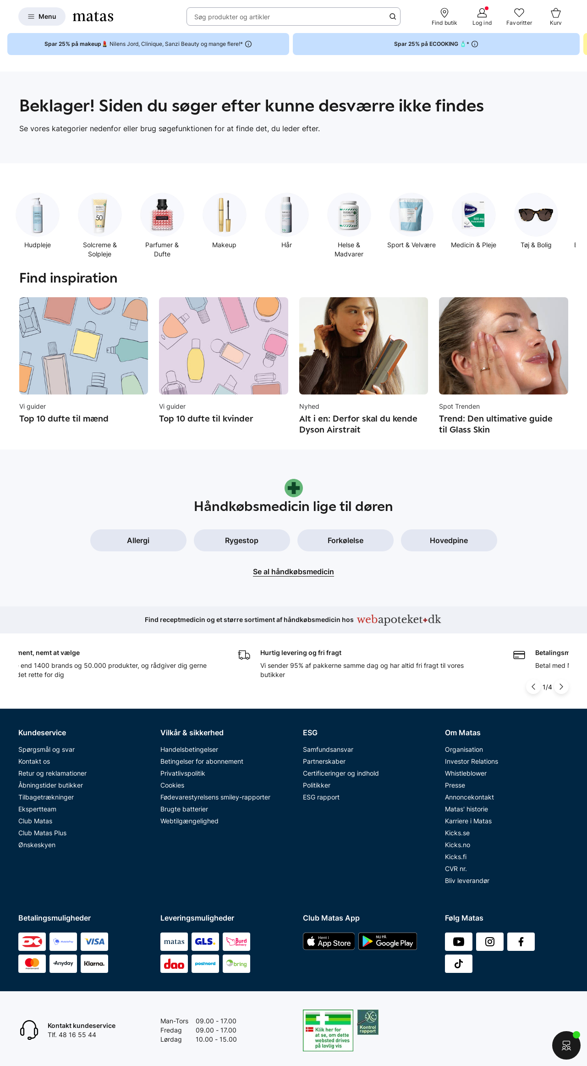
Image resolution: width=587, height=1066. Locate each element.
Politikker (316, 785)
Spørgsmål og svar (46, 749)
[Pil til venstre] (533, 686)
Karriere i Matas (468, 821)
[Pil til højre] (561, 686)
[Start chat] (566, 1045)
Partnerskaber (324, 761)
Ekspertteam (37, 809)
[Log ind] (482, 16)
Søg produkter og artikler (232, 17)
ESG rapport (321, 797)
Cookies (172, 785)
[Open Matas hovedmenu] (42, 16)
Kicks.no (457, 845)
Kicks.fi (455, 857)
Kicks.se (457, 833)
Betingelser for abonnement (201, 761)
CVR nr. (456, 868)
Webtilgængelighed (189, 821)
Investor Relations (471, 761)
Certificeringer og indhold (341, 773)
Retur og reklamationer (52, 773)
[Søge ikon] (392, 16)
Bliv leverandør (467, 880)
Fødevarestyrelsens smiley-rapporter (215, 797)
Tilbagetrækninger (46, 797)
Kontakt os (34, 761)
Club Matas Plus (42, 833)
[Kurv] (556, 16)
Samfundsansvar (328, 749)
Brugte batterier (184, 809)
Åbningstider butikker (50, 785)
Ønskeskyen (36, 845)
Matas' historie (466, 809)
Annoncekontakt (469, 797)
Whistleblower (466, 773)
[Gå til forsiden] (93, 16)
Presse (455, 785)
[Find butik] (444, 16)
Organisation (464, 749)
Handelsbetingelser (189, 749)
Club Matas (35, 821)
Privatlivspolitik (182, 773)
